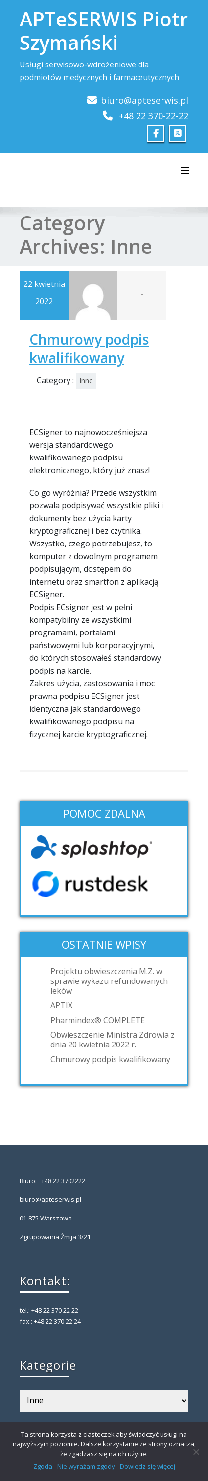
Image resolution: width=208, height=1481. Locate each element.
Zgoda (42, 1466)
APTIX (61, 1005)
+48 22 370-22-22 (153, 116)
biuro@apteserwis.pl (144, 100)
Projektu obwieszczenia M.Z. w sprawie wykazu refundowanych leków (109, 981)
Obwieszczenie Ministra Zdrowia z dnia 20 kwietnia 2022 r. (112, 1039)
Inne (86, 380)
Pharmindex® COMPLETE (97, 1020)
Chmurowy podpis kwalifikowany (89, 348)
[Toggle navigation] (185, 170)
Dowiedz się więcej (147, 1466)
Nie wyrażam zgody (86, 1466)
